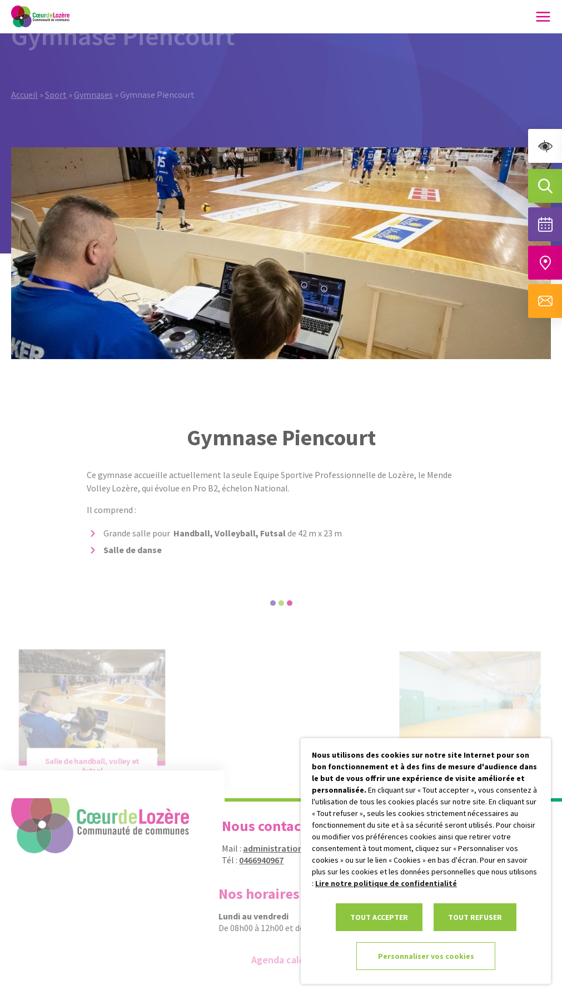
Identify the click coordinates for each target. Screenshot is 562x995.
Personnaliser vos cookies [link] (426, 956)
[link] (545, 146)
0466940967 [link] (255, 859)
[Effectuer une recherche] (545, 186)
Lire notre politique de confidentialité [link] (386, 883)
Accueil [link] (24, 78)
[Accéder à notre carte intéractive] (545, 263)
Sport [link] (56, 78)
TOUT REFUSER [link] (475, 917)
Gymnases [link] (93, 78)
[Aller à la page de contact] (545, 301)
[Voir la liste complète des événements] (545, 224)
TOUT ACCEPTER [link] (379, 917)
